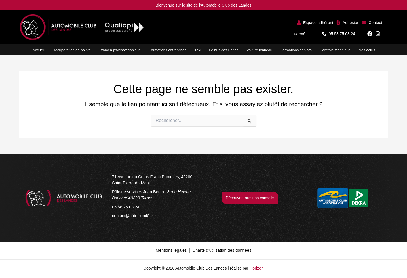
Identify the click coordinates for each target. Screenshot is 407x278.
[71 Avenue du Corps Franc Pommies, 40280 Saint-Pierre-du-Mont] (157, 180)
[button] (315, 22)
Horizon (256, 266)
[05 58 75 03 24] (125, 206)
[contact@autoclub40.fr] (132, 215)
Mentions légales (172, 249)
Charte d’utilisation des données (221, 249)
